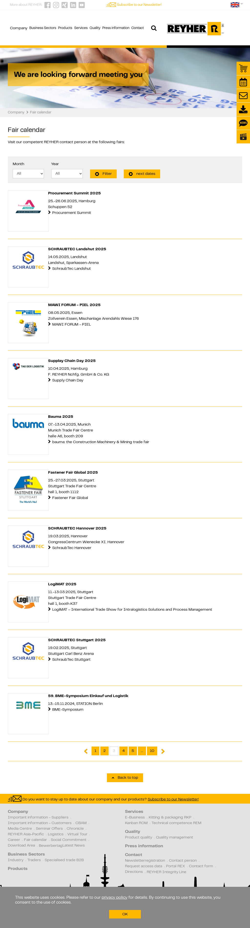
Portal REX (175, 866)
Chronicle (75, 828)
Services (134, 812)
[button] (237, 6)
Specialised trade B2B (64, 860)
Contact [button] (137, 28)
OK (125, 914)
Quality (132, 832)
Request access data (143, 866)
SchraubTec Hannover (71, 548)
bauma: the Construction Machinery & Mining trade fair (100, 442)
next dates (142, 174)
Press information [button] (115, 28)
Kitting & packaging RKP (170, 817)
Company (18, 812)
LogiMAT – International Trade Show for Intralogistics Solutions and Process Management (132, 609)
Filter (103, 174)
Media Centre (20, 828)
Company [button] (18, 28)
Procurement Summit (71, 213)
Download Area (21, 845)
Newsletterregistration (145, 860)
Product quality (138, 837)
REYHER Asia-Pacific (26, 834)
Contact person (183, 860)
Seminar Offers (49, 828)
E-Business (135, 817)
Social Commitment (68, 840)
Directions (134, 872)
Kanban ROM (136, 823)
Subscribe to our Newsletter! (139, 5)
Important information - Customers (40, 823)
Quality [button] (95, 28)
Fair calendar (35, 840)
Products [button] (65, 28)
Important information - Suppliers (38, 817)
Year (55, 164)
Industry (15, 860)
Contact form (201, 866)
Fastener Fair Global (70, 498)
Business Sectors (26, 855)
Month (18, 164)
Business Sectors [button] (42, 28)
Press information (144, 846)
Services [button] (81, 28)
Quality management (174, 837)
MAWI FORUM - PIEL (71, 324)
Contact (133, 855)
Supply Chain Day (67, 380)
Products (18, 869)
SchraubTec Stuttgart (72, 659)
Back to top (125, 778)
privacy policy (114, 897)
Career (14, 840)
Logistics (55, 834)
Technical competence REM (176, 823)
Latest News (73, 845)
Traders (34, 860)
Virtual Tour (77, 834)
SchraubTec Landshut (71, 268)
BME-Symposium (68, 709)
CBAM (81, 823)
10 (152, 751)
